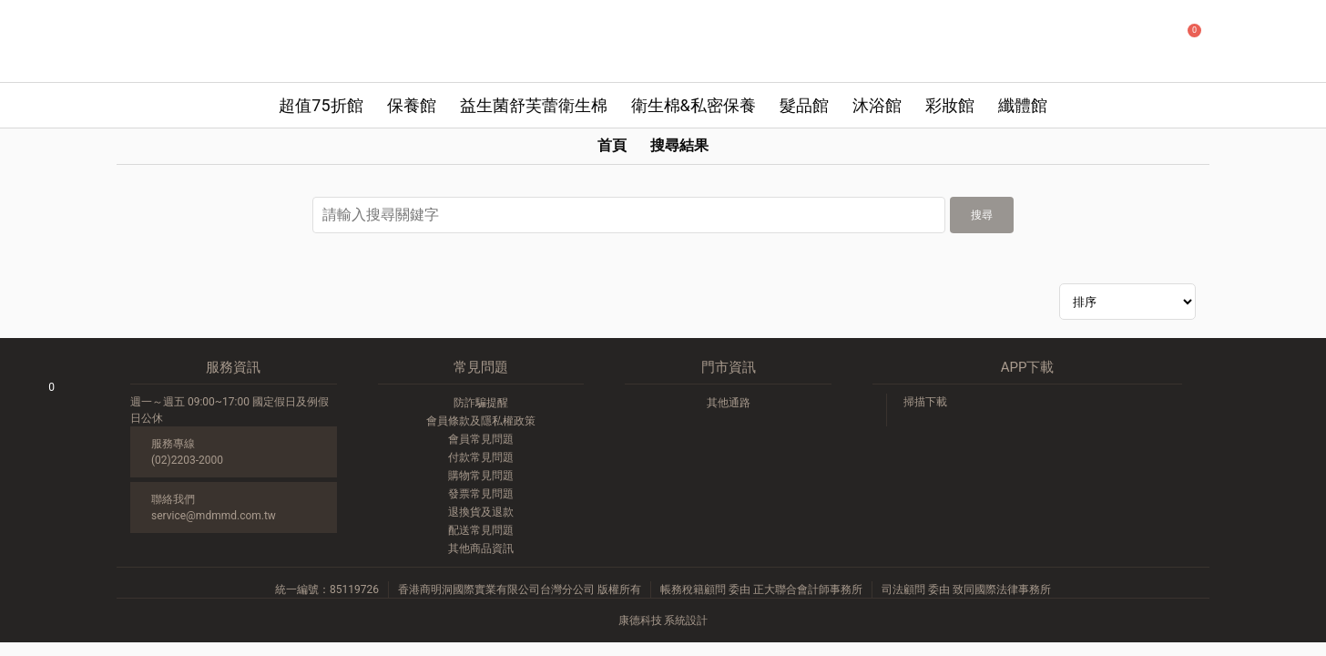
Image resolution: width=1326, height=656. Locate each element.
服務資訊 (233, 367)
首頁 (612, 145)
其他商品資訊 (481, 548)
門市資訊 (728, 367)
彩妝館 (949, 105)
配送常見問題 (481, 530)
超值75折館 (320, 105)
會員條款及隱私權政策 (481, 421)
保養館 (411, 105)
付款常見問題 (481, 457)
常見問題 (481, 367)
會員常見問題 (481, 439)
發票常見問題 (481, 493)
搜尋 (982, 215)
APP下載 (1028, 367)
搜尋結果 (679, 145)
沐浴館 (877, 105)
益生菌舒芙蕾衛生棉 (533, 105)
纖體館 (1022, 105)
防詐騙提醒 (481, 402)
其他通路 (728, 402)
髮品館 (804, 105)
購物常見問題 (481, 475)
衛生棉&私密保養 (693, 105)
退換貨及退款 (481, 512)
